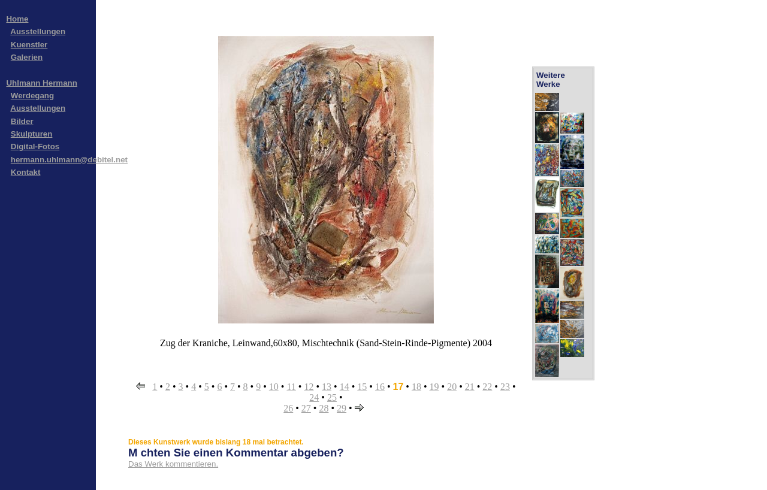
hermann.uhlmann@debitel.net (69, 159)
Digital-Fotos (35, 146)
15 (362, 387)
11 (290, 387)
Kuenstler (29, 44)
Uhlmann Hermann (41, 82)
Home (17, 18)
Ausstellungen (37, 31)
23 (505, 387)
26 (288, 408)
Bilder (22, 121)
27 (306, 408)
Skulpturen (32, 133)
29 (341, 408)
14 (344, 387)
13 (326, 387)
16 (380, 387)
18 (416, 387)
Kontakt (26, 172)
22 (487, 387)
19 (434, 387)
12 (308, 387)
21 (470, 387)
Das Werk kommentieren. (173, 463)
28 (323, 408)
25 (332, 397)
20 (452, 387)
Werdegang (32, 95)
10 (274, 387)
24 (314, 397)
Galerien (27, 57)
